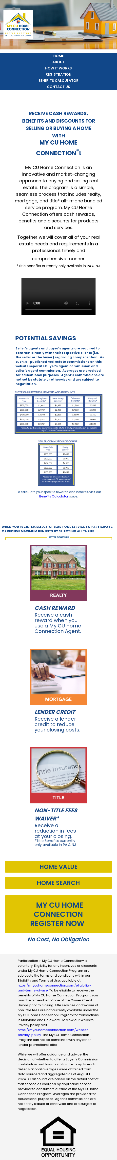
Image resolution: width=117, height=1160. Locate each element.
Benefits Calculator (58, 80)
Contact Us (58, 86)
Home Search (58, 883)
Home (58, 55)
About (58, 62)
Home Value (58, 867)
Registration (58, 74)
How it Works (58, 68)
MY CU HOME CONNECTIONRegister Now (57, 914)
